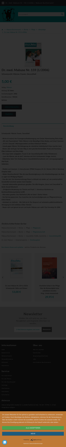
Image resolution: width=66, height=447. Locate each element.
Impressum (26, 443)
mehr (33, 434)
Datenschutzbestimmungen (36, 443)
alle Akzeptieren (33, 428)
